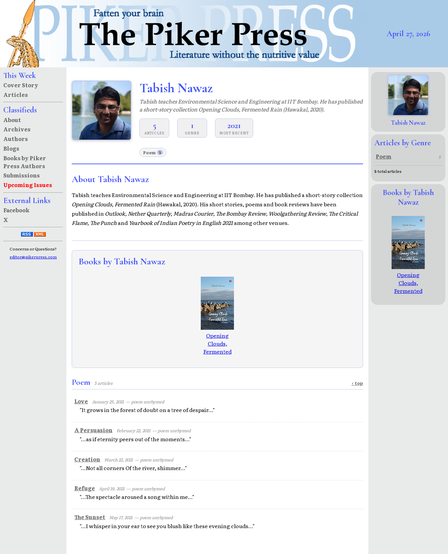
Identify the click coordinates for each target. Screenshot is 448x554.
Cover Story (20, 85)
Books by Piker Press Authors (24, 162)
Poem (153, 152)
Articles (15, 95)
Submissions (21, 175)
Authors (15, 139)
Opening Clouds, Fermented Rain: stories (217, 343)
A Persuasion (93, 430)
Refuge (84, 488)
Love (81, 401)
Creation (87, 459)
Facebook (16, 210)
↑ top (357, 383)
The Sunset (89, 517)
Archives (17, 129)
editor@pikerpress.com (33, 257)
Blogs (11, 148)
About (12, 120)
